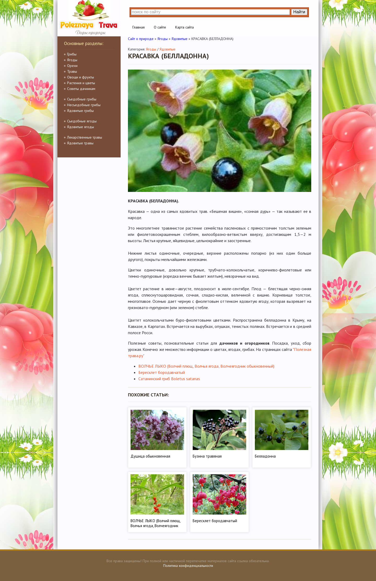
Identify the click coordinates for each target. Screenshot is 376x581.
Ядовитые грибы (80, 110)
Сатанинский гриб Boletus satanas (169, 378)
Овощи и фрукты (80, 77)
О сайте (160, 27)
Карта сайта (184, 27)
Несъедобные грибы (84, 104)
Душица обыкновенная (150, 456)
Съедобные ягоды (82, 121)
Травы (72, 71)
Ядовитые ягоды (80, 126)
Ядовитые (167, 49)
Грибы (72, 54)
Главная (138, 27)
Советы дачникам (81, 88)
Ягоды (72, 60)
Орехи (72, 65)
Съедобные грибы (81, 99)
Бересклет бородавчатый (161, 372)
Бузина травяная (207, 456)
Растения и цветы (81, 83)
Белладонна (265, 456)
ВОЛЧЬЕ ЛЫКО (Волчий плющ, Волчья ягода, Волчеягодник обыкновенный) (206, 366)
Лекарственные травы (84, 137)
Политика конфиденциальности (188, 565)
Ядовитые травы (80, 143)
